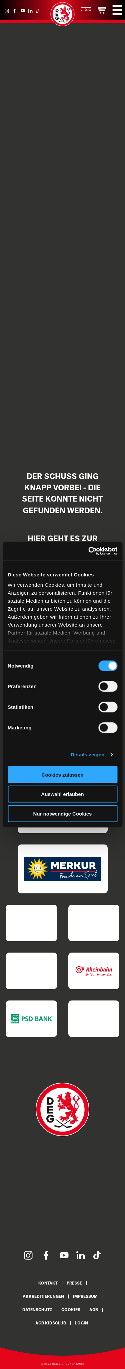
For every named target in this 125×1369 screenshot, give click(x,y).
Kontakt (48, 1283)
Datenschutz (37, 1309)
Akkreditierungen (43, 1296)
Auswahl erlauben (62, 794)
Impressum (85, 1296)
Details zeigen (87, 754)
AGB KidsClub (50, 1322)
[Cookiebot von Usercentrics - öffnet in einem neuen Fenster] (89, 551)
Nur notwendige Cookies (62, 813)
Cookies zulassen (63, 774)
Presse (74, 1283)
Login (81, 1322)
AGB (93, 1309)
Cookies (70, 1309)
